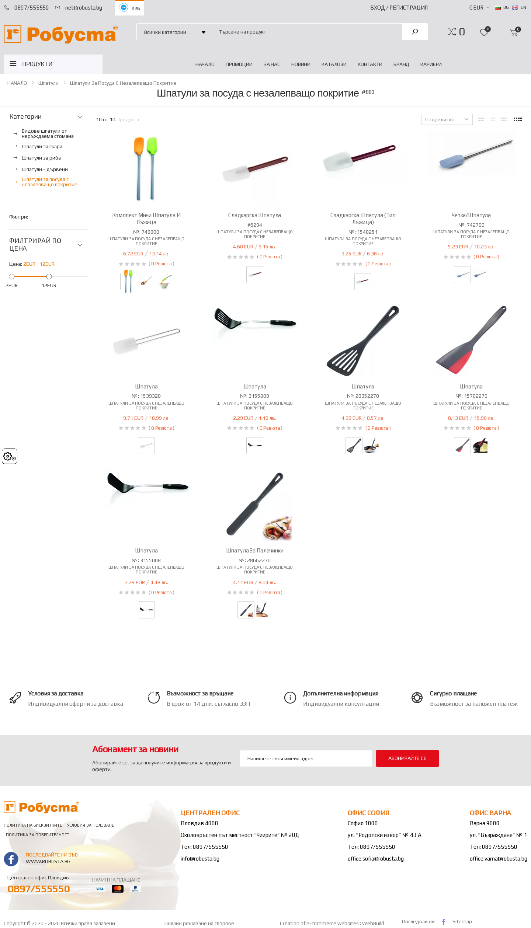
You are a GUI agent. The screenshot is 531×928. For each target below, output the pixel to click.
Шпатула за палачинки (255, 550)
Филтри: (18, 217)
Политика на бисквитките (33, 825)
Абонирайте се (407, 758)
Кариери (431, 64)
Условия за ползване (90, 825)
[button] (462, 31)
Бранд (401, 64)
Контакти (370, 64)
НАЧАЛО (205, 64)
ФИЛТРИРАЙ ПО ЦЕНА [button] (35, 244)
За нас (272, 64)
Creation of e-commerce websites (320, 923)
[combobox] (306, 31)
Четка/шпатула (471, 215)
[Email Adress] (306, 758)
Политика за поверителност (37, 835)
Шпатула (146, 386)
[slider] (11, 276)
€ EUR (476, 7)
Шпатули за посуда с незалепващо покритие (123, 83)
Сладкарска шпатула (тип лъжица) (363, 218)
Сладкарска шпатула (254, 215)
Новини (300, 64)
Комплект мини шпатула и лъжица (146, 218)
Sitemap (462, 921)
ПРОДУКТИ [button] (37, 63)
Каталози (334, 64)
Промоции (239, 64)
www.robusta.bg (48, 861)
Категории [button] (25, 116)
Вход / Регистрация (399, 7)
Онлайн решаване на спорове (199, 923)
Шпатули (48, 83)
